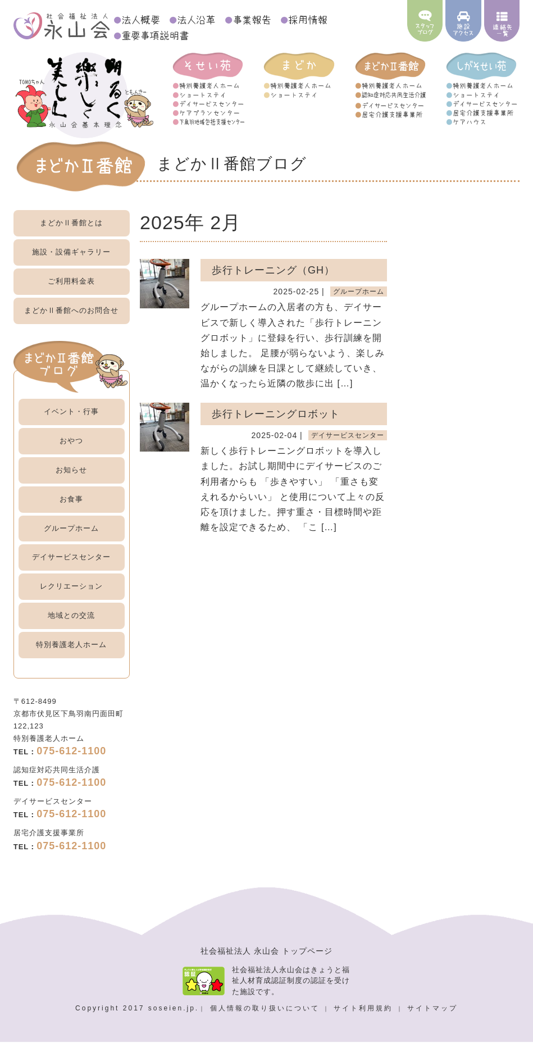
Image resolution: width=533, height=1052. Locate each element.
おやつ (71, 450)
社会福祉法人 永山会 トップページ (266, 960)
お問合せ (71, 320)
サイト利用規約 (365, 1018)
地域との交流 (71, 625)
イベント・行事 (71, 421)
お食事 (71, 508)
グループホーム (71, 538)
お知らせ (71, 479)
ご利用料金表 (71, 290)
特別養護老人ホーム (71, 654)
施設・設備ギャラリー (71, 261)
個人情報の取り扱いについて (266, 1018)
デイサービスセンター (71, 566)
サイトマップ (432, 1018)
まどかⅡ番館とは (71, 232)
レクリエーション (71, 595)
